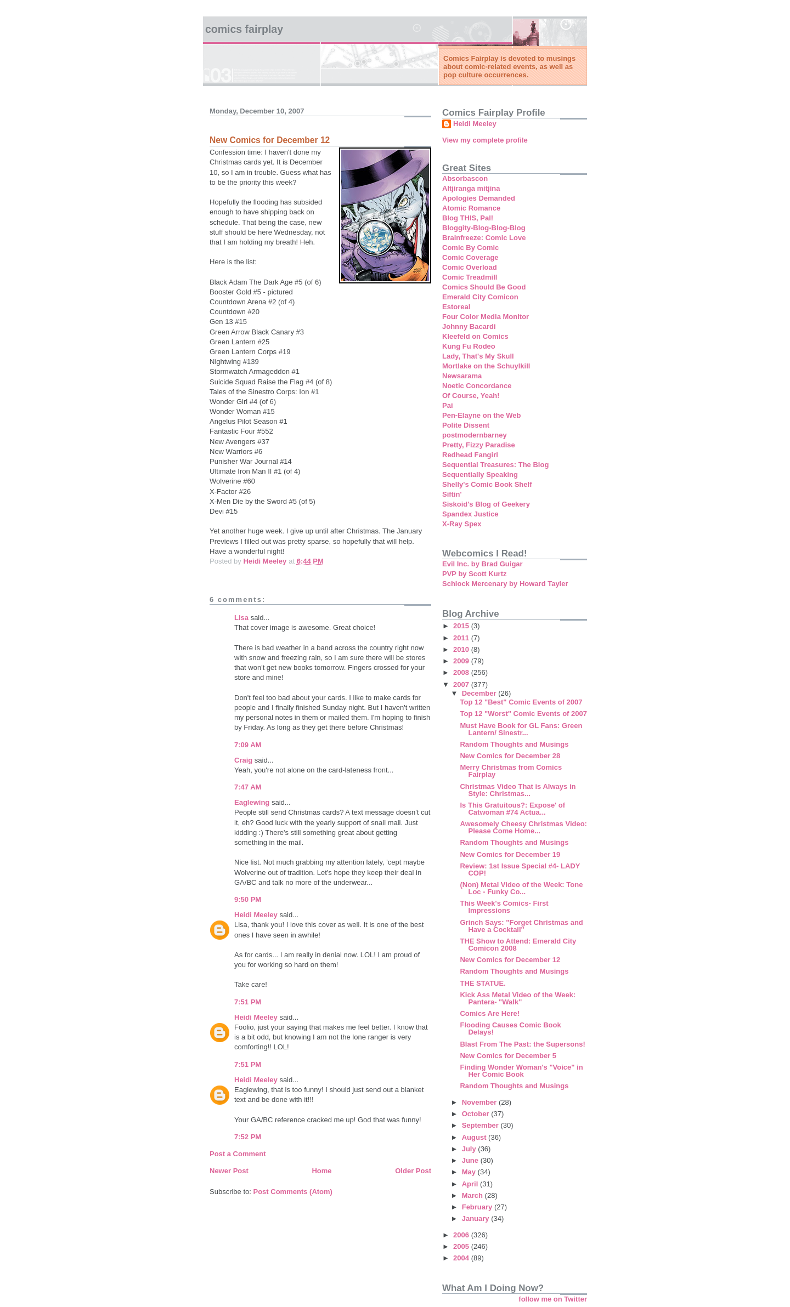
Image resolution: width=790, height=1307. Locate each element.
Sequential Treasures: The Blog (495, 465)
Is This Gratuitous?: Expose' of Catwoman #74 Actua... (512, 808)
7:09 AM (247, 745)
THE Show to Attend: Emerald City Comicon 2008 (518, 944)
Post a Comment (238, 1154)
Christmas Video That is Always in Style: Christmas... (517, 790)
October (476, 1114)
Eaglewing (251, 802)
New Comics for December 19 (510, 854)
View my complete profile (485, 140)
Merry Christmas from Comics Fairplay (511, 770)
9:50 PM (247, 899)
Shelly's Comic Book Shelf (487, 484)
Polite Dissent (465, 425)
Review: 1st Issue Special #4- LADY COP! (520, 869)
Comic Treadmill (469, 277)
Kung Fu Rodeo (468, 346)
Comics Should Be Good (484, 287)
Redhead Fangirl (470, 455)
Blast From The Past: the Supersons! (522, 1044)
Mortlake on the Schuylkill (486, 366)
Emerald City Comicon (480, 297)
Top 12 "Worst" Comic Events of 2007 (523, 713)
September (481, 1125)
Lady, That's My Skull (478, 356)
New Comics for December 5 (508, 1056)
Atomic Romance (471, 208)
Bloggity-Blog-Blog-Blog (484, 228)
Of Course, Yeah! (471, 395)
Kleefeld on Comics (475, 336)
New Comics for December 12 (510, 960)
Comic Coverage (470, 257)
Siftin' (452, 494)
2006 (462, 1235)
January (476, 1218)
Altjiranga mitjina (471, 188)
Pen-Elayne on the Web (481, 415)
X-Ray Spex (462, 524)
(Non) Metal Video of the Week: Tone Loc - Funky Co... (521, 888)
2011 (462, 638)
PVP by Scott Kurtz (474, 574)
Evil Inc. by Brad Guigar (482, 564)
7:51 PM (247, 1002)
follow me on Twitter (552, 1299)
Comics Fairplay (244, 29)
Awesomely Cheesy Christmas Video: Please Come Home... (523, 827)
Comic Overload (469, 267)
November (480, 1102)
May (470, 1172)
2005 (462, 1246)
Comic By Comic (470, 247)
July (470, 1149)
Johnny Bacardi (469, 326)
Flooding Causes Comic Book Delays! (510, 1028)
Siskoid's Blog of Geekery (486, 504)
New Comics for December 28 (510, 756)
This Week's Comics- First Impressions (504, 906)
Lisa (241, 617)
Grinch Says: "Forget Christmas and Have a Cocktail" (521, 926)
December (480, 693)
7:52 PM (247, 1137)
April (471, 1184)
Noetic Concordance (476, 386)
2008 (462, 672)
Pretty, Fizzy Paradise (478, 445)
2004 (462, 1258)
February (478, 1207)
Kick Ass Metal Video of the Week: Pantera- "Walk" (517, 998)
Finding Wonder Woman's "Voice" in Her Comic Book (521, 1070)
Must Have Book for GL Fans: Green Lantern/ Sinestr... (521, 729)
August (475, 1137)
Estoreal (456, 307)
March (473, 1195)
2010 (462, 649)
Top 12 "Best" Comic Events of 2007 (521, 702)
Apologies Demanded (478, 198)
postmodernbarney (474, 435)
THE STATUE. (482, 983)
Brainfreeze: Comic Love (484, 238)
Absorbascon (465, 178)
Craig (243, 760)
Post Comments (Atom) (292, 1191)
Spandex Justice (470, 514)
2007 (462, 684)
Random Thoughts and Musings (514, 744)
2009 (462, 661)
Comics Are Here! (490, 1013)
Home (321, 1171)
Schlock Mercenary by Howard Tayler (505, 583)
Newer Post (229, 1171)
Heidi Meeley (256, 915)
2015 (462, 626)
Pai (447, 405)
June (471, 1160)
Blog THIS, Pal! (467, 218)
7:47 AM (247, 787)
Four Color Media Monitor (485, 316)
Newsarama (462, 376)
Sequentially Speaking (480, 474)
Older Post (413, 1171)
